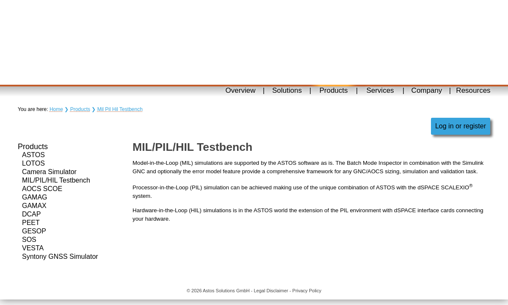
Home (56, 109)
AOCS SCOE (42, 188)
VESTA (33, 248)
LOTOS (33, 163)
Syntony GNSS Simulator (60, 256)
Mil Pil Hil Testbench (120, 109)
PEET (31, 222)
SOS (29, 239)
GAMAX (34, 205)
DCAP (31, 214)
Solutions (287, 90)
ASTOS (33, 154)
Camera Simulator (49, 171)
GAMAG (34, 197)
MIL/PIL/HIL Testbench (56, 180)
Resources (473, 90)
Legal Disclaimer (271, 290)
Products (333, 90)
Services (380, 90)
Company (426, 90)
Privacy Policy (307, 290)
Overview (241, 90)
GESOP (34, 231)
